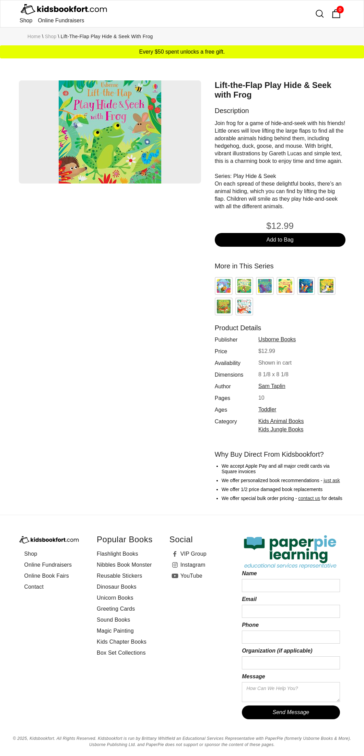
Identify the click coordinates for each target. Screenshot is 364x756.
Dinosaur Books (117, 587)
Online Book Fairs (46, 576)
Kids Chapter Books (121, 642)
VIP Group (193, 554)
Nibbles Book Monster (124, 565)
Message (253, 676)
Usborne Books (277, 339)
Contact (34, 587)
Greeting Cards (116, 609)
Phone (250, 625)
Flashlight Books (117, 554)
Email (249, 599)
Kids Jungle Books (281, 429)
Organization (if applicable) (277, 651)
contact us (309, 498)
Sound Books (113, 620)
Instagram (193, 565)
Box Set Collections (121, 653)
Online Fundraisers (61, 20)
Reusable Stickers (119, 576)
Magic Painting (115, 631)
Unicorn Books (115, 598)
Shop (26, 20)
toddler (267, 409)
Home (34, 36)
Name (249, 573)
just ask (332, 480)
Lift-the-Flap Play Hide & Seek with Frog (107, 36)
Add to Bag (280, 240)
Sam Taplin (271, 386)
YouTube (191, 576)
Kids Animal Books (281, 421)
